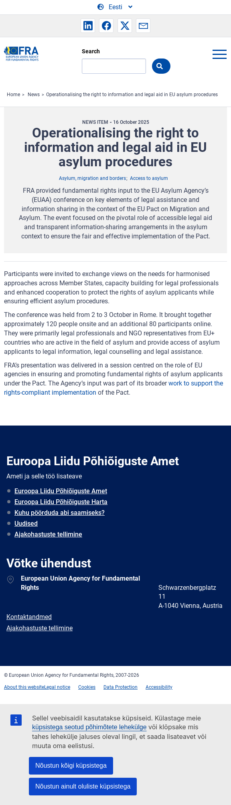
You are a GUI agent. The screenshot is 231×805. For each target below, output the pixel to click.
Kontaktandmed (29, 617)
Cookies (86, 687)
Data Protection (120, 687)
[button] (88, 25)
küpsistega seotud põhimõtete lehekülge (89, 727)
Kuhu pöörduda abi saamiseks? (59, 512)
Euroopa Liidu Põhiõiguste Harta (60, 502)
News (34, 94)
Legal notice (57, 687)
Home (13, 94)
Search (91, 51)
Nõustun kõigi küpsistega (71, 765)
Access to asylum (149, 178)
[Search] (114, 66)
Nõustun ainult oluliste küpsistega (82, 786)
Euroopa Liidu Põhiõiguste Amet (60, 491)
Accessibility (159, 687)
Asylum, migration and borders (92, 178)
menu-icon (219, 54)
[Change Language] (115, 7)
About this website (24, 687)
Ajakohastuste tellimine (48, 534)
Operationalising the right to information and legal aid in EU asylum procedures (132, 94)
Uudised (26, 523)
